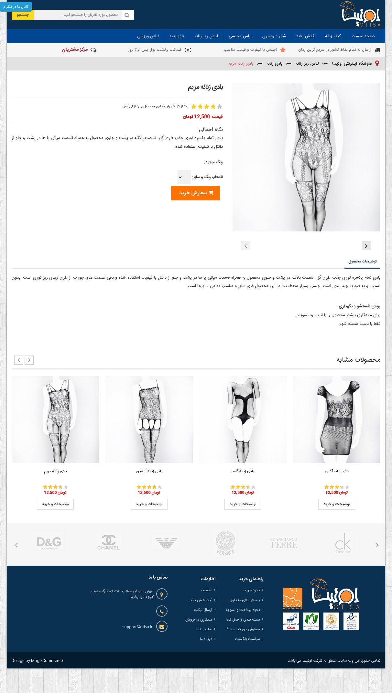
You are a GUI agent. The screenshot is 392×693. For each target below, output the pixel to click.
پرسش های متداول (245, 625)
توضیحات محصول (362, 286)
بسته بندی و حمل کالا (243, 644)
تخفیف (206, 615)
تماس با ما (204, 654)
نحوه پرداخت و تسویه (243, 634)
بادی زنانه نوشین (149, 496)
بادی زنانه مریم (55, 496)
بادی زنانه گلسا (243, 496)
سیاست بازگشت (247, 663)
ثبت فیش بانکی (199, 625)
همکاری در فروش (198, 644)
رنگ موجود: (213, 162)
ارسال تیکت (203, 634)
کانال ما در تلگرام (15, 7)
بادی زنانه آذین (337, 496)
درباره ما (206, 663)
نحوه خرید (252, 615)
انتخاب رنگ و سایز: (200, 177)
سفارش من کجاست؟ (243, 654)
